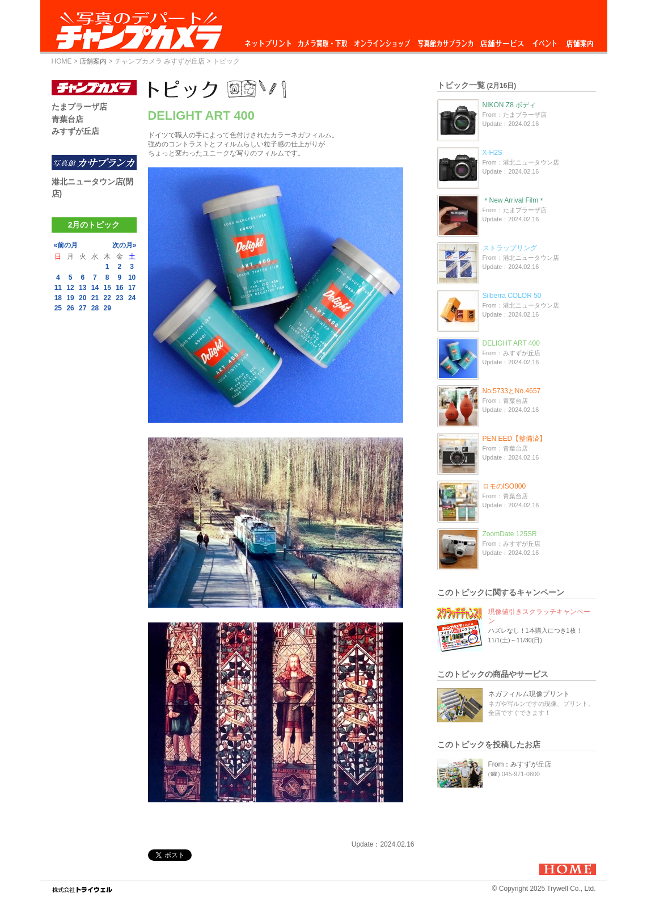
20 (82, 298)
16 (119, 288)
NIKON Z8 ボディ (509, 105)
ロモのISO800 (504, 486)
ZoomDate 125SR (510, 534)
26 (70, 308)
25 (58, 308)
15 (107, 288)
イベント (545, 41)
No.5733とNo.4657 (512, 391)
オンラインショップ (381, 41)
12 (70, 288)
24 (132, 298)
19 (70, 298)
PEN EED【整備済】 (515, 439)
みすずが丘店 (75, 131)
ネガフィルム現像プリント (529, 694)
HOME (62, 61)
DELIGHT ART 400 (511, 343)
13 (82, 288)
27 (82, 308)
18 (58, 298)
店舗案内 (580, 41)
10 (132, 277)
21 (95, 298)
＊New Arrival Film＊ (514, 200)
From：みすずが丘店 (520, 764)
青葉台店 (67, 119)
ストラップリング (510, 248)
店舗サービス (501, 41)
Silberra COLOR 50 (512, 296)
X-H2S (492, 153)
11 (58, 288)
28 (95, 308)
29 (107, 308)
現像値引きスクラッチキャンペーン (539, 616)
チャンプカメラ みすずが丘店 (160, 61)
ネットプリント (270, 41)
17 (132, 288)
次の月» (124, 245)
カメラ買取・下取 (323, 41)
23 (119, 298)
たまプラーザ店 (79, 106)
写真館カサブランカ (445, 41)
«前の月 (66, 245)
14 (95, 288)
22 (107, 298)
